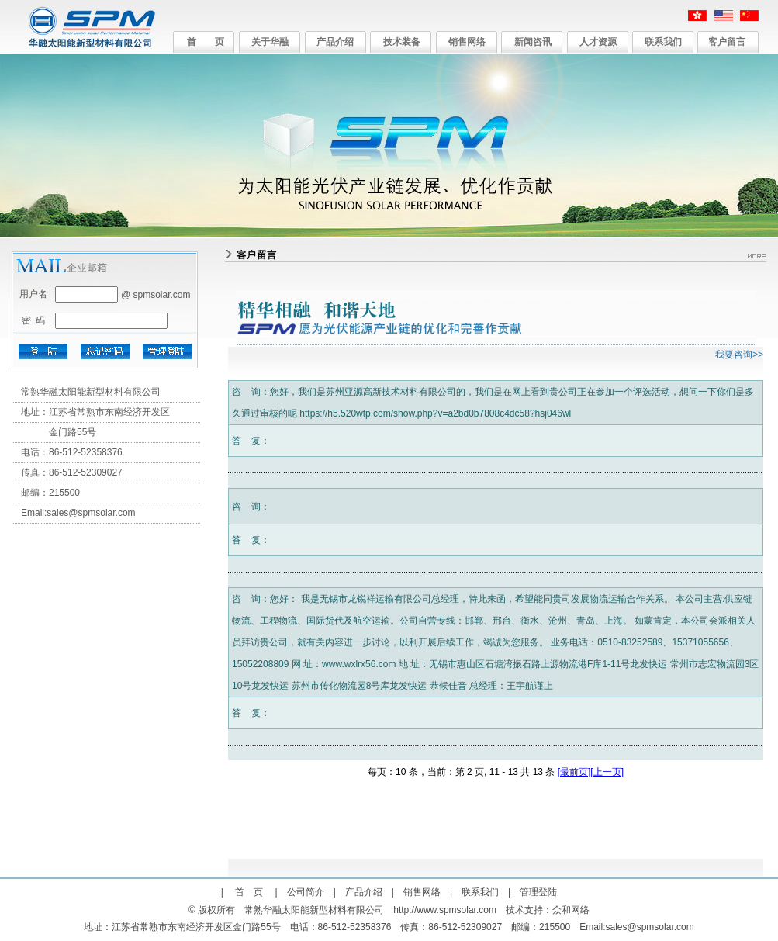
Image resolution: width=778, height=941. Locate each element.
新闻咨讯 (533, 41)
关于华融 (270, 41)
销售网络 (467, 41)
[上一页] (607, 771)
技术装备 (401, 41)
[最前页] (574, 771)
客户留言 (726, 41)
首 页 (205, 41)
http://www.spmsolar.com (444, 910)
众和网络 (571, 910)
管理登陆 (538, 892)
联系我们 (663, 41)
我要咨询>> (739, 354)
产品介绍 (335, 41)
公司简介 (305, 892)
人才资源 (598, 41)
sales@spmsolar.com (91, 512)
